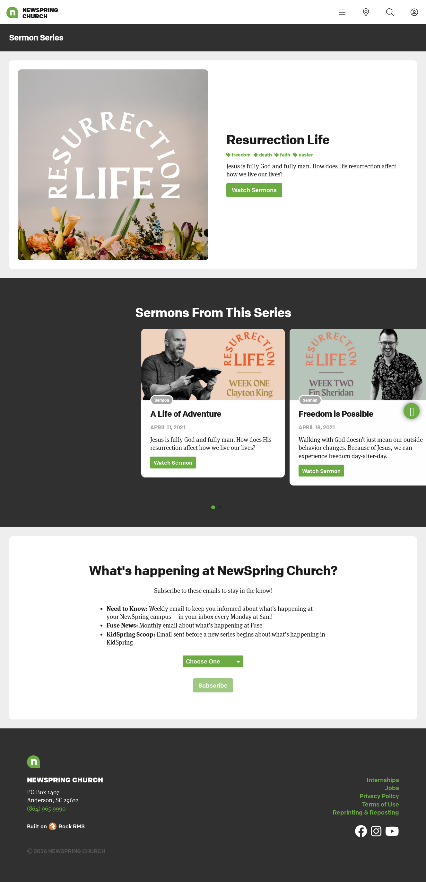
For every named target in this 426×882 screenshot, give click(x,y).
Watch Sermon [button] (173, 462)
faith (282, 154)
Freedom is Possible (336, 414)
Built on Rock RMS (56, 826)
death (263, 154)
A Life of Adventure (185, 414)
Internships (383, 779)
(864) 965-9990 (46, 809)
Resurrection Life (277, 139)
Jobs (392, 787)
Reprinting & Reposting (366, 812)
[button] (412, 411)
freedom (238, 154)
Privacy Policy (379, 796)
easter (303, 154)
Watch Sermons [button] (254, 189)
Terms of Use (380, 804)
